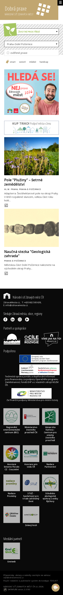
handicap (44, 62)
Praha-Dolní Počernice (19, 44)
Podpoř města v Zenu (31, 123)
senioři (22, 62)
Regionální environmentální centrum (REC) (11, 430)
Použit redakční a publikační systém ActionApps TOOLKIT (30, 580)
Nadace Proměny (11, 495)
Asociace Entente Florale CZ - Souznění (11, 467)
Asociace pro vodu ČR (30, 465)
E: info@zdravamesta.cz (15, 305)
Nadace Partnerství (50, 465)
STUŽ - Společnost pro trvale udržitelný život (31, 497)
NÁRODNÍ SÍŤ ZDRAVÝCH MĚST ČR (19, 586)
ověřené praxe (17, 52)
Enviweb (12, 561)
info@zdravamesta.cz (13, 577)
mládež (32, 62)
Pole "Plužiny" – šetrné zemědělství (23, 182)
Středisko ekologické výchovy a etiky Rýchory (50, 497)
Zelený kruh (31, 525)
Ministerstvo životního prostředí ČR (31, 430)
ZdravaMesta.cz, (11, 302)
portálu (27, 376)
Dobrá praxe (31, 10)
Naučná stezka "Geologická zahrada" (27, 253)
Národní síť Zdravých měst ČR (23, 297)
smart (13, 62)
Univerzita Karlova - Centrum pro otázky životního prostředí (50, 434)
